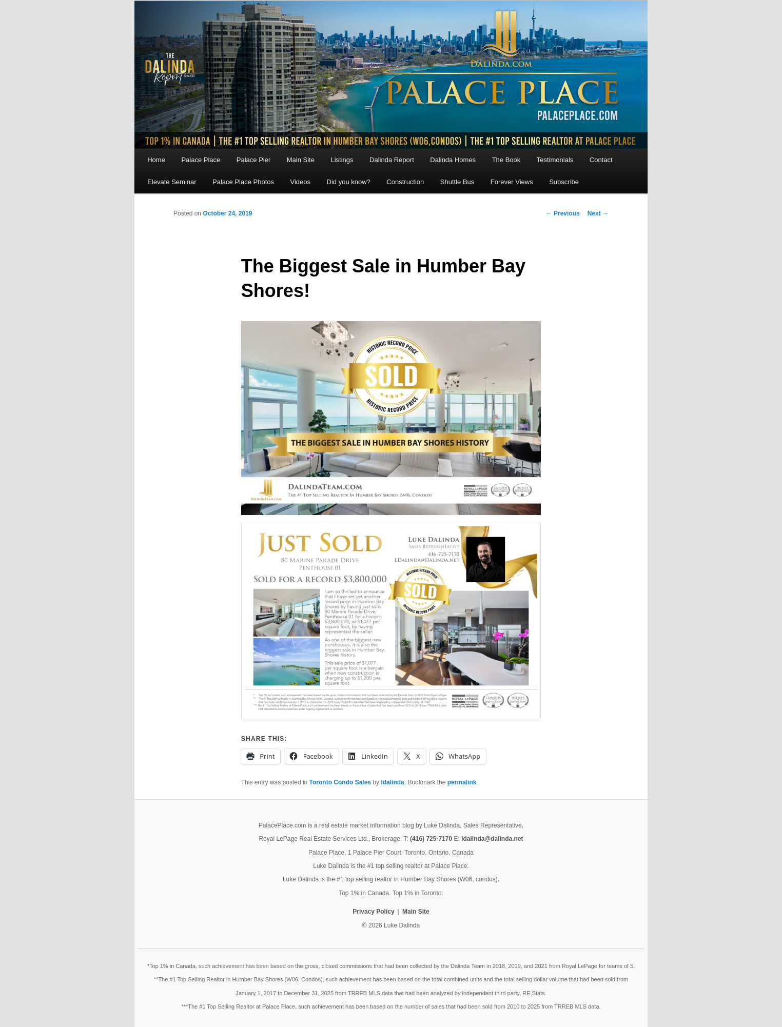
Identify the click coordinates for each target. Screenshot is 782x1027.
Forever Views (512, 182)
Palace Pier (253, 160)
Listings (341, 160)
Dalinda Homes (453, 160)
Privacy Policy (373, 911)
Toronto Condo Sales (340, 782)
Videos (300, 182)
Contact (601, 160)
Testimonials (555, 160)
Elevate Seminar (171, 182)
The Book (506, 160)
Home (156, 160)
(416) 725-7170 (431, 838)
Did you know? (348, 182)
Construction (405, 182)
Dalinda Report (391, 160)
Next (598, 213)
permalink (462, 782)
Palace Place (200, 160)
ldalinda (392, 782)
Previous (563, 213)
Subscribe (564, 182)
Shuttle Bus (457, 182)
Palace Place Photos (243, 182)
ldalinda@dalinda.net (492, 838)
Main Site (301, 160)
